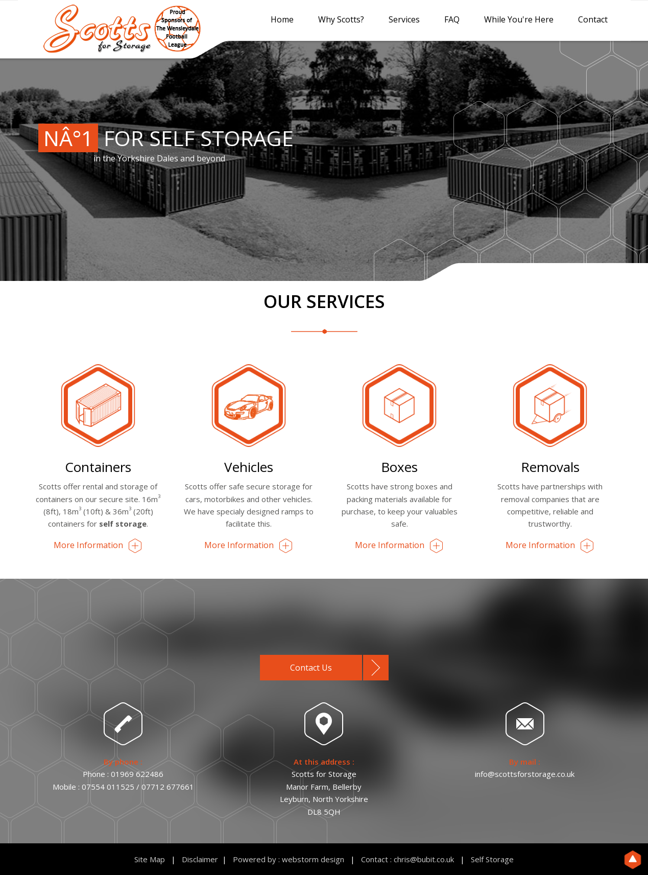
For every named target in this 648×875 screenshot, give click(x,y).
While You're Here (519, 19)
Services (404, 19)
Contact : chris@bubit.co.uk (407, 859)
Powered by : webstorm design (288, 859)
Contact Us (311, 667)
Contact (593, 19)
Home (282, 19)
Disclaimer (200, 859)
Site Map (149, 859)
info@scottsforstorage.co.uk (524, 774)
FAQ (452, 19)
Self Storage (492, 859)
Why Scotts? (341, 19)
